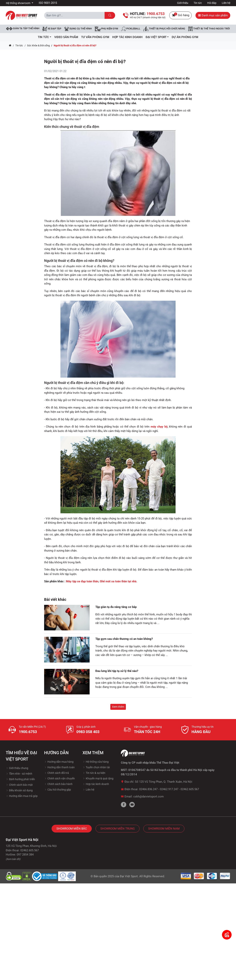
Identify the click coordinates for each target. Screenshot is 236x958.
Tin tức (198, 2)
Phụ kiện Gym (106, 29)
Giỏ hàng (180, 15)
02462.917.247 (169, 789)
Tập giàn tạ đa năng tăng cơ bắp (116, 607)
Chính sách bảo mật (19, 784)
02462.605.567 (190, 789)
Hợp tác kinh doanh (96, 784)
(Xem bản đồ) (13, 859)
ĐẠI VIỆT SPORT (157, 37)
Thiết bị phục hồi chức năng (164, 29)
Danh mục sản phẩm (213, 15)
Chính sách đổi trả (56, 772)
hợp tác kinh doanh (127, 37)
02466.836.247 (148, 789)
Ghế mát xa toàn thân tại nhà (118, 581)
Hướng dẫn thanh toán (59, 767)
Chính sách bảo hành (58, 784)
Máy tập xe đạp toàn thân (82, 581)
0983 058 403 (87, 731)
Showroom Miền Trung (117, 828)
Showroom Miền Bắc (71, 828)
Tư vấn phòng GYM (95, 37)
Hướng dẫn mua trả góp (22, 795)
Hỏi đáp (211, 2)
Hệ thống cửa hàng (96, 761)
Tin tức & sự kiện (94, 772)
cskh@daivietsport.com (148, 796)
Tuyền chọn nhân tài (96, 767)
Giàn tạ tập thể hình (22, 28)
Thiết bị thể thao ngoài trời (209, 29)
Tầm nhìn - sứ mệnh (19, 773)
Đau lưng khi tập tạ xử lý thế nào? (116, 671)
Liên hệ (226, 2)
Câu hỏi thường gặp (57, 789)
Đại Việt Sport (129, 876)
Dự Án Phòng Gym (185, 37)
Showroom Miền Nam (164, 828)
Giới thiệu (182, 2)
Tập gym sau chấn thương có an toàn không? (124, 639)
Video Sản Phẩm (66, 37)
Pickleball (130, 29)
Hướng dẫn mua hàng (58, 761)
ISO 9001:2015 (48, 3)
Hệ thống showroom (18, 3)
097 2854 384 (25, 854)
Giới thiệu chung (17, 768)
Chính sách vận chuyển (59, 778)
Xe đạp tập (51, 29)
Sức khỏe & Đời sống (38, 45)
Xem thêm (118, 706)
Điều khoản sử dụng (19, 790)
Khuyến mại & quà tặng (98, 778)
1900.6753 (28, 731)
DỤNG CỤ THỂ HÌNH (78, 29)
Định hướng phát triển (20, 779)
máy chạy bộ (159, 426)
